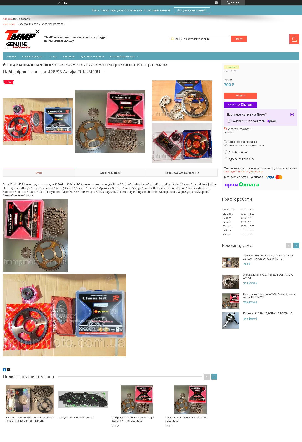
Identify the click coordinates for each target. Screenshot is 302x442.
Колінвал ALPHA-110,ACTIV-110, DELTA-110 (267, 313)
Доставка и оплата (92, 56)
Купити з (240, 104)
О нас (53, 56)
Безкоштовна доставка (242, 141)
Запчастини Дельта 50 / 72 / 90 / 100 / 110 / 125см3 (69, 65)
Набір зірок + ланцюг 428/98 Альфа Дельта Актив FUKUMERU (133, 419)
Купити (240, 95)
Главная (11, 56)
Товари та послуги (20, 65)
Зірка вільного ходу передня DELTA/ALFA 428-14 (268, 276)
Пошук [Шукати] (239, 38)
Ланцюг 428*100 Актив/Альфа (76, 417)
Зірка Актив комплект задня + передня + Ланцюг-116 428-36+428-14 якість (29, 419)
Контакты (69, 56)
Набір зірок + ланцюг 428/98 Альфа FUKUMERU (186, 419)
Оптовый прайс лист (122, 56)
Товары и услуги (32, 56)
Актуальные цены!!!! (192, 10)
